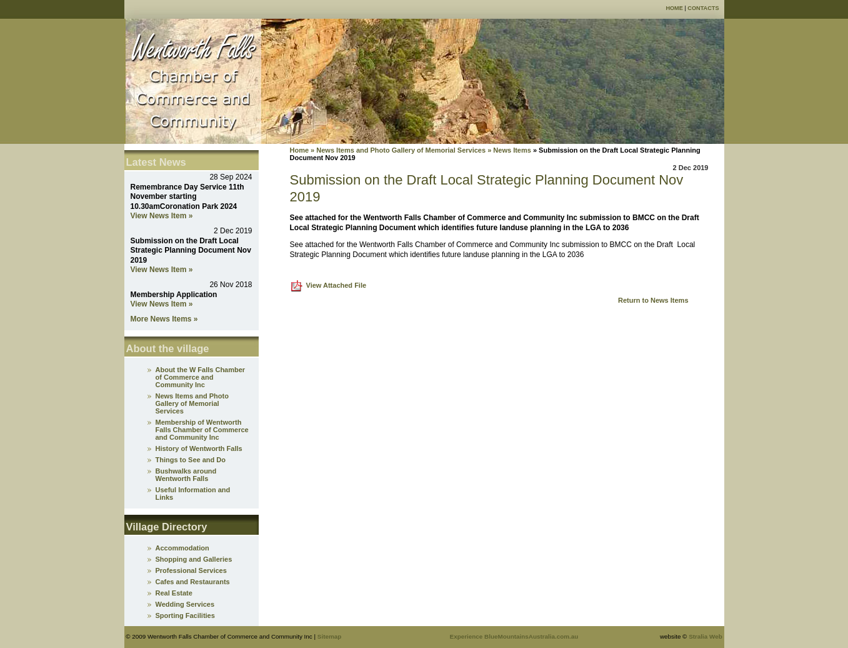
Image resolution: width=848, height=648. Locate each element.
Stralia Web (705, 636)
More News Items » (164, 319)
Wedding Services (185, 604)
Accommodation (182, 548)
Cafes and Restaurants (193, 581)
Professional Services (191, 570)
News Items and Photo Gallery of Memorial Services (192, 403)
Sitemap (329, 636)
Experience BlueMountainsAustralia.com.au (514, 636)
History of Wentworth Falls (199, 448)
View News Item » (162, 215)
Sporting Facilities (185, 615)
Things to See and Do (191, 459)
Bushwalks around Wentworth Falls (186, 474)
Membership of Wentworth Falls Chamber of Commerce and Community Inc (202, 429)
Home (674, 8)
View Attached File (336, 285)
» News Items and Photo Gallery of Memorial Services (397, 150)
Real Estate (174, 593)
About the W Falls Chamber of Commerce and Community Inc (201, 377)
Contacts (703, 8)
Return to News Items (653, 300)
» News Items (509, 150)
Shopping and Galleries (194, 559)
